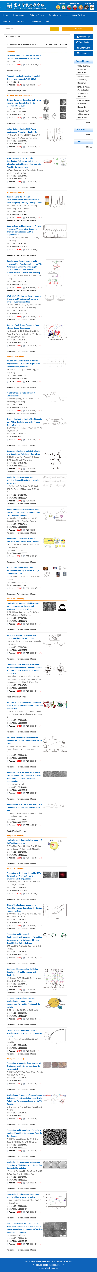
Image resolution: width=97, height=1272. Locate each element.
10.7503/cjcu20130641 (18, 790)
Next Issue (63, 44)
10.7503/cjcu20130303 (18, 437)
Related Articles (13, 70)
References (11, 124)
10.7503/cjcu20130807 (18, 1081)
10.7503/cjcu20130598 (18, 855)
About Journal (19, 15)
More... (89, 122)
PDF (27, 65)
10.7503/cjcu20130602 (18, 822)
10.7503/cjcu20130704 (18, 314)
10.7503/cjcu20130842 (18, 621)
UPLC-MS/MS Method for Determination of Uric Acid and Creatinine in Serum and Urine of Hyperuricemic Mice (24, 299)
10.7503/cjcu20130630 (18, 1180)
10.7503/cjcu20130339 (18, 553)
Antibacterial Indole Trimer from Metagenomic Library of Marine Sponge (23, 570)
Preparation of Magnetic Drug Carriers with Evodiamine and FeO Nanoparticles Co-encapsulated (24, 1066)
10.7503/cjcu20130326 (18, 987)
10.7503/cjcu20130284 (18, 498)
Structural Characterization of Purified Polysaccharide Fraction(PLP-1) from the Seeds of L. (23, 364)
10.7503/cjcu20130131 (18, 343)
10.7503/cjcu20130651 (18, 758)
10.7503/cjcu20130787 (18, 1148)
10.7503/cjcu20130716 (18, 179)
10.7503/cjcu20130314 (18, 1016)
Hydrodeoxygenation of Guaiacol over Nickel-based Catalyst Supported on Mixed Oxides (24, 740)
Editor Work (83, 48)
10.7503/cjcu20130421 (18, 923)
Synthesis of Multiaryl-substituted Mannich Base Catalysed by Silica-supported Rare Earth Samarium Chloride (24, 512)
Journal (6, 21)
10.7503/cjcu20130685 (18, 688)
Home (5, 15)
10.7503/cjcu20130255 (18, 527)
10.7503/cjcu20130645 (18, 144)
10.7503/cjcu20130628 (18, 115)
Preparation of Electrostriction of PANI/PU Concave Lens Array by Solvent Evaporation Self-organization (24, 876)
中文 (48, 21)
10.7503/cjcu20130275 (18, 585)
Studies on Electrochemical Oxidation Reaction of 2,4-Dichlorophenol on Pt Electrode (22, 972)
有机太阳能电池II (84, 66)
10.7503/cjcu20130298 (18, 466)
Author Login (83, 37)
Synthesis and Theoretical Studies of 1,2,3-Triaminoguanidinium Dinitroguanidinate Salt (24, 807)
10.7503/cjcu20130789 (18, 1116)
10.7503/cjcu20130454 (18, 1209)
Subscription (20, 21)
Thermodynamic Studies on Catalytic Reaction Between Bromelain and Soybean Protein (24, 1033)
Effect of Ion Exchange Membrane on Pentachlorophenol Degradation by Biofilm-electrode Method (24, 908)
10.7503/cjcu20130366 (18, 955)
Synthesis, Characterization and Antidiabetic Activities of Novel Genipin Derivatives (23, 480)
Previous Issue (51, 44)
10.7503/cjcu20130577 (18, 891)
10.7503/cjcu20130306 (18, 408)
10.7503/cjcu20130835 (18, 215)
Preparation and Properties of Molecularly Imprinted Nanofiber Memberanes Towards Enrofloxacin (24, 1133)
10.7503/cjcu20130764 (18, 285)
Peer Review (83, 42)
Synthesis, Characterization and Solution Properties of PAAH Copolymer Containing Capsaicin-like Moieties (24, 1165)
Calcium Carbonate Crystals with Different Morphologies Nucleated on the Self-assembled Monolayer (24, 103)
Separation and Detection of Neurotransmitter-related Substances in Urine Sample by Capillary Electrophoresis (24, 200)
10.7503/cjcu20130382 (18, 378)
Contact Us (36, 21)
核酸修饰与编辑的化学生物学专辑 (83, 90)
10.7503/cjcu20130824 (18, 247)
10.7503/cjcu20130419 (18, 1241)
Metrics (23, 70)
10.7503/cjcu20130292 (18, 1048)
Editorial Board (37, 15)
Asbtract (12, 65)
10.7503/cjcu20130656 (18, 723)
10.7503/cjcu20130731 (18, 650)
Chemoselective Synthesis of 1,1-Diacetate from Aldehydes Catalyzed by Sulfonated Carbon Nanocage (24, 422)
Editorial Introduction (58, 15)
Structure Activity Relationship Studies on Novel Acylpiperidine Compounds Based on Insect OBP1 (25, 705)
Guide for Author (79, 15)
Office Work (83, 53)
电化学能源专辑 (83, 76)
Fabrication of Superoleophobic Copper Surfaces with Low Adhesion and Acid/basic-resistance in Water (23, 606)
